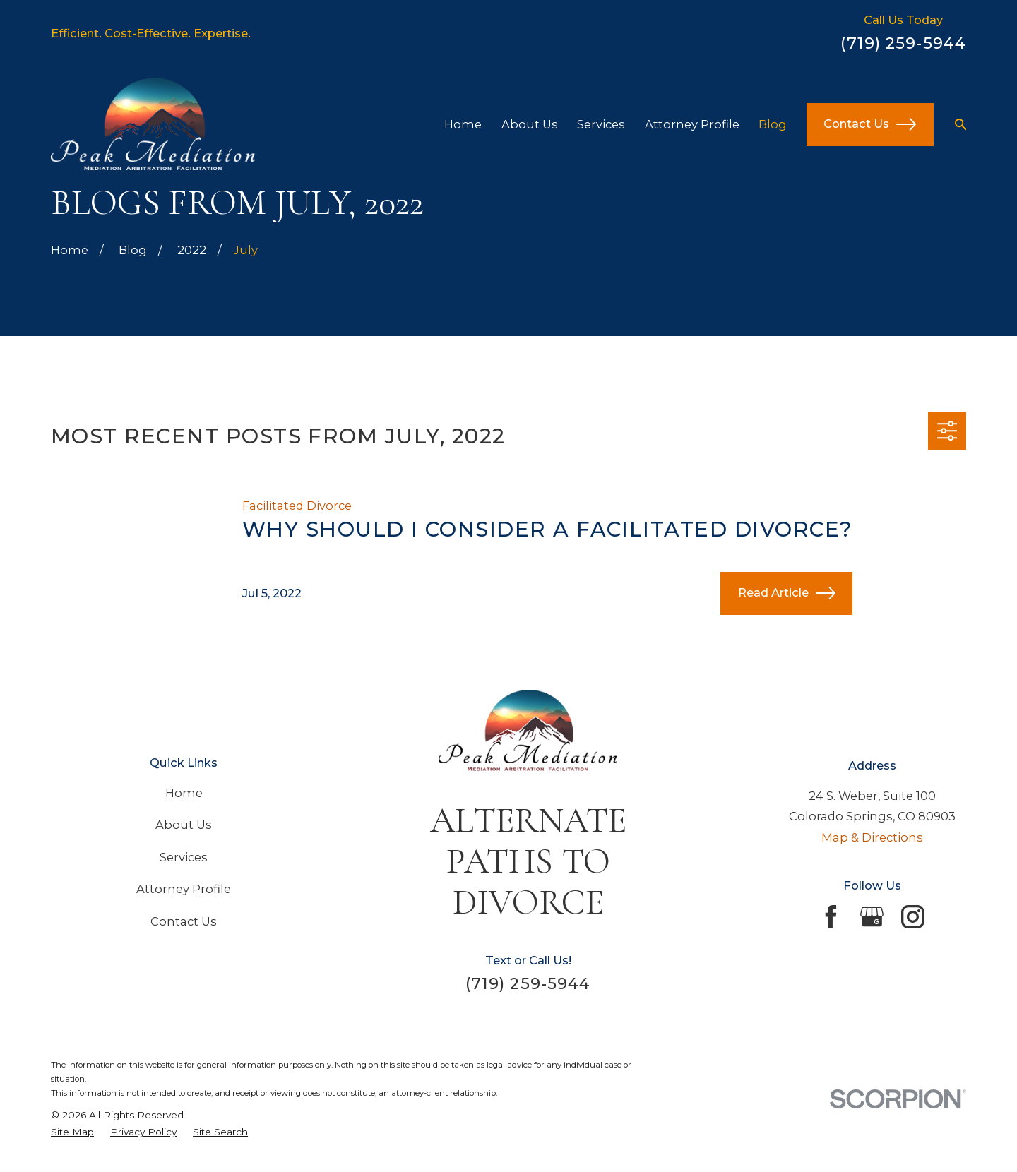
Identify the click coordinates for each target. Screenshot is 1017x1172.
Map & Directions (872, 837)
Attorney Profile (183, 889)
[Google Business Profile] (872, 916)
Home (184, 793)
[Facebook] (831, 916)
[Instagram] (912, 916)
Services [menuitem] (601, 124)
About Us (183, 825)
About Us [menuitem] (529, 124)
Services (184, 857)
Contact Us (869, 124)
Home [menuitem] (463, 124)
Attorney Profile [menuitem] (692, 124)
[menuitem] (72, 1131)
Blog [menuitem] (773, 124)
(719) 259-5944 (903, 43)
